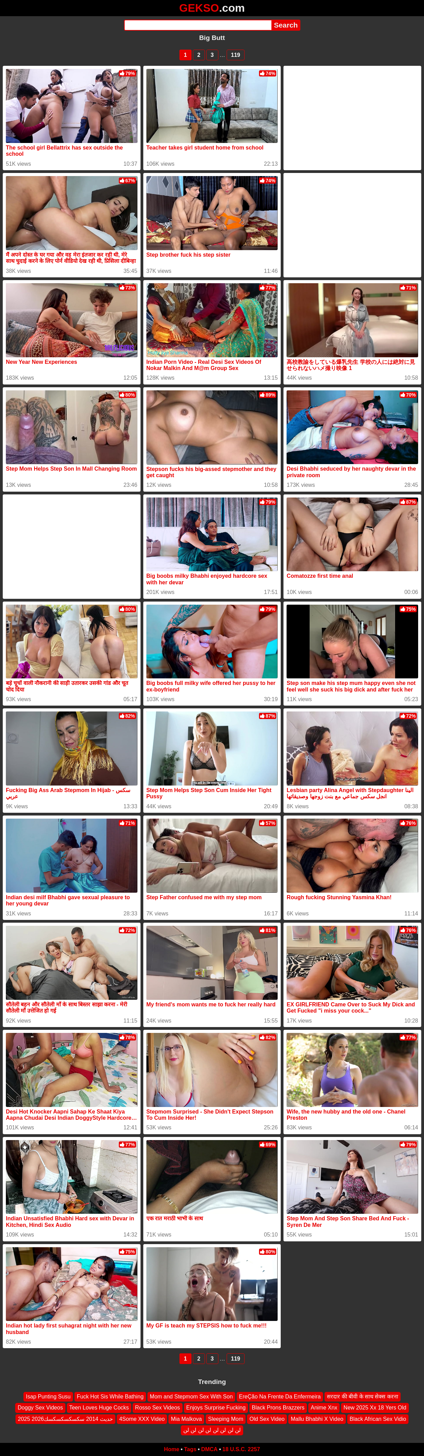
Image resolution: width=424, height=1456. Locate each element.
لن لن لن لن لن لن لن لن (212, 1430)
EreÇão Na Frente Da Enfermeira (280, 1396)
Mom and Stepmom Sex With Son (191, 1396)
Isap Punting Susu (48, 1396)
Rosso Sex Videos (157, 1408)
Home (171, 1449)
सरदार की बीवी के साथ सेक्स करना (362, 1396)
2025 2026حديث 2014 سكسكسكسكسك (65, 1419)
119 (235, 55)
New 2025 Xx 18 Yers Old (374, 1408)
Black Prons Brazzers (278, 1408)
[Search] (198, 25)
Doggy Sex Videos (40, 1408)
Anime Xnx (324, 1408)
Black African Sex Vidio (378, 1419)
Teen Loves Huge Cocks (99, 1408)
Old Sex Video (267, 1419)
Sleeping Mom (225, 1419)
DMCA (209, 1449)
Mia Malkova (186, 1419)
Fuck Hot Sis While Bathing (110, 1396)
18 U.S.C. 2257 (241, 1449)
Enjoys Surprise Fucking (216, 1408)
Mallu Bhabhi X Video (317, 1419)
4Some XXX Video (142, 1419)
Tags (190, 1449)
